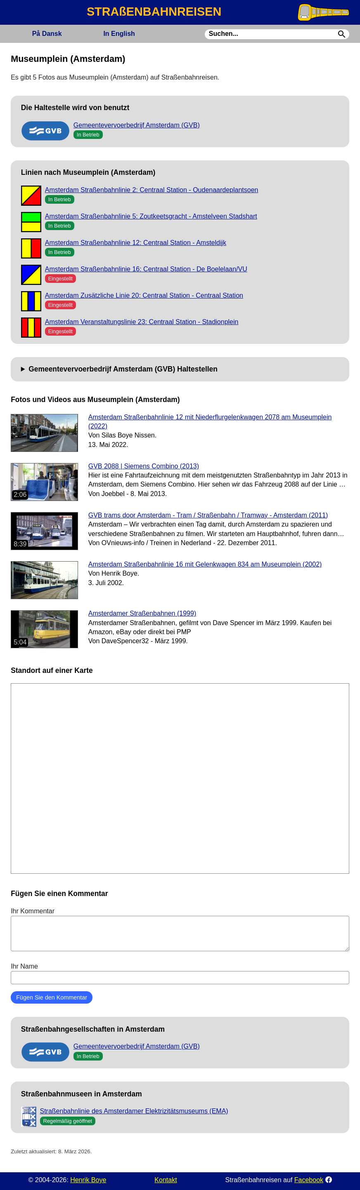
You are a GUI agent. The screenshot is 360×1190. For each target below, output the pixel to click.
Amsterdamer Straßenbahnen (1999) (142, 613)
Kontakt (165, 1179)
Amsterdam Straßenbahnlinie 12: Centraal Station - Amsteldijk (135, 242)
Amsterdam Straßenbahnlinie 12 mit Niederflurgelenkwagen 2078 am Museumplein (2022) (210, 422)
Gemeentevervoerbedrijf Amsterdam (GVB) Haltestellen (123, 369)
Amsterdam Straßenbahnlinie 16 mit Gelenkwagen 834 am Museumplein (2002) (205, 564)
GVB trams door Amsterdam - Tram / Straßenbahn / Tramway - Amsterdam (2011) (208, 515)
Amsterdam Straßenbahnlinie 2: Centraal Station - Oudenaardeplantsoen (151, 189)
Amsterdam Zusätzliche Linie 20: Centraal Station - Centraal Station (144, 295)
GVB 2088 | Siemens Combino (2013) (143, 466)
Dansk (47, 33)
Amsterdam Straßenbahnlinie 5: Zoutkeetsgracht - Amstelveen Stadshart (151, 216)
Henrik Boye (88, 1179)
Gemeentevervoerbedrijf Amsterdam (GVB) (136, 125)
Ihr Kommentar (180, 929)
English (119, 33)
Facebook (308, 1179)
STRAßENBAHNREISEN (154, 11)
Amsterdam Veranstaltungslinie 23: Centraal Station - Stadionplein (142, 321)
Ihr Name (180, 973)
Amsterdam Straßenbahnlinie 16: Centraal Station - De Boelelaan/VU (146, 269)
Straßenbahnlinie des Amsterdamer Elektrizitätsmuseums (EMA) (134, 1111)
